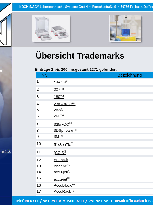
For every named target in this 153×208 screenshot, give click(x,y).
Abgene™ (62, 166)
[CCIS (60, 153)
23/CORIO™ (65, 104)
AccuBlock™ (65, 185)
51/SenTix (63, 144)
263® (58, 110)
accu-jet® (62, 172)
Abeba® (61, 160)
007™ (59, 89)
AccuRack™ (64, 191)
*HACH (61, 82)
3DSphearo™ (65, 130)
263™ (59, 116)
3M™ (58, 136)
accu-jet (62, 179)
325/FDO (63, 124)
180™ (59, 96)
